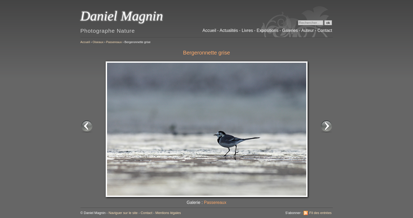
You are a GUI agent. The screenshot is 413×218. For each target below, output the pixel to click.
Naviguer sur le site (123, 213)
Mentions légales (168, 213)
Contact (146, 213)
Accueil (85, 42)
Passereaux (114, 42)
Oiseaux (98, 42)
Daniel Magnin (121, 15)
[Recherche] (310, 22)
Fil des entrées (320, 213)
